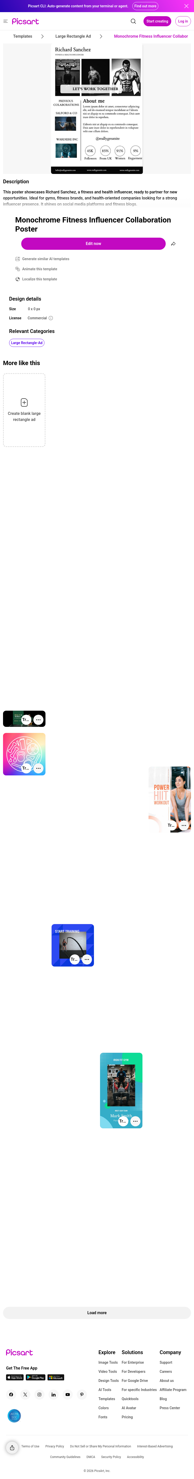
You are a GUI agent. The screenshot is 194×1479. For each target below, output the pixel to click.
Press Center (170, 1408)
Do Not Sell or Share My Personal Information (100, 1446)
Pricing (127, 1417)
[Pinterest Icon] (82, 1395)
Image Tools (108, 1362)
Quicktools (130, 1399)
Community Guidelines (65, 1457)
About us (167, 1381)
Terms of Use (30, 1446)
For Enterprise (133, 1362)
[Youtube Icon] (68, 1395)
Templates (107, 1399)
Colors (104, 1408)
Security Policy (111, 1457)
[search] (133, 21)
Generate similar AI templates (45, 259)
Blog (163, 1399)
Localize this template (39, 279)
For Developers (134, 1372)
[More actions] (38, 720)
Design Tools (109, 1381)
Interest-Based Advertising (155, 1446)
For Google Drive (135, 1381)
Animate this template (39, 269)
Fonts (103, 1417)
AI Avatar (129, 1408)
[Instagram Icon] (39, 1395)
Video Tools (108, 1372)
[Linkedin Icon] (53, 1395)
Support (166, 1362)
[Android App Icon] (35, 1379)
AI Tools (105, 1390)
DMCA (91, 1457)
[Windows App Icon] (55, 1379)
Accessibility (135, 1457)
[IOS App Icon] (15, 1379)
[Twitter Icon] (25, 1395)
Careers (166, 1372)
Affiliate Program (173, 1390)
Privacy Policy (54, 1446)
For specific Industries (139, 1390)
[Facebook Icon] (11, 1395)
